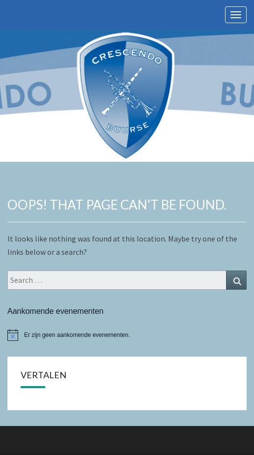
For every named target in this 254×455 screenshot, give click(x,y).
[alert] (127, 335)
